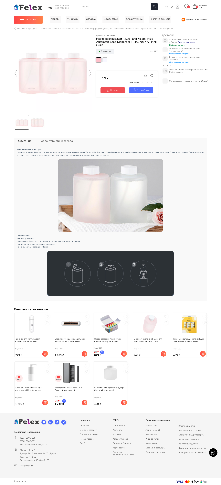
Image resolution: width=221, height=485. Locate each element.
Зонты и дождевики (188, 442)
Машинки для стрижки (189, 429)
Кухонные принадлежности (192, 447)
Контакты (117, 428)
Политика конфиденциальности (123, 452)
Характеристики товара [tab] (57, 141)
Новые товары (87, 437)
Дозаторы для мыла (105, 35)
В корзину (113, 90)
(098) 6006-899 (62, 8)
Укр (167, 6)
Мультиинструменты (188, 438)
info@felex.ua (26, 464)
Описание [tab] (24, 141)
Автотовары (151, 433)
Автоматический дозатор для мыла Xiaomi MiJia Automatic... (29, 387)
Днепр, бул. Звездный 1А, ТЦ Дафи (38, 452)
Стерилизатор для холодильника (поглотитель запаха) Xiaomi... (70, 339)
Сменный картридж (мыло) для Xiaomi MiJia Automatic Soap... (148, 339)
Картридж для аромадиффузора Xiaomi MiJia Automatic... (109, 387)
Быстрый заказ (141, 90)
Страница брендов (122, 442)
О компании (119, 424)
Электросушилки (186, 424)
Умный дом (151, 424)
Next (90, 73)
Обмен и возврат (88, 428)
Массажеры (151, 442)
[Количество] (147, 82)
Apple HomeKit (152, 428)
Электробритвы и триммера (192, 451)
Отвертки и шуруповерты (191, 433)
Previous (16, 73)
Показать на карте (186, 42)
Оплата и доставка (89, 433)
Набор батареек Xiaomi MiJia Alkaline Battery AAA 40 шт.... (107, 339)
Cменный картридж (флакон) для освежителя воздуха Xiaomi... (188, 339)
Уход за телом (152, 437)
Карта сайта (119, 446)
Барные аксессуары (155, 446)
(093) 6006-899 (62, 5)
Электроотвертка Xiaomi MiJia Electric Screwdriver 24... (68, 387)
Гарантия (84, 424)
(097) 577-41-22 (28, 455)
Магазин (117, 433)
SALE (82, 442)
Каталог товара (120, 437)
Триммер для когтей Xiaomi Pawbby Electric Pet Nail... (27, 339)
